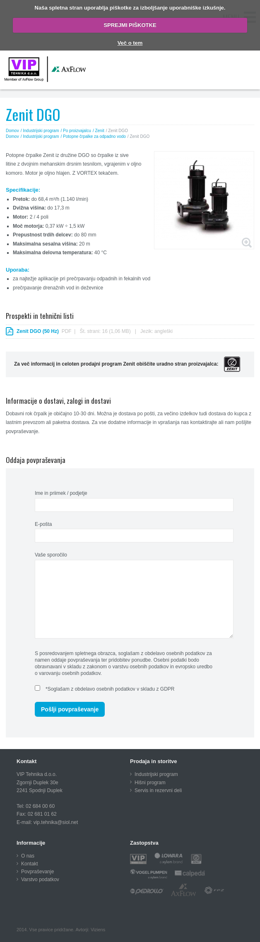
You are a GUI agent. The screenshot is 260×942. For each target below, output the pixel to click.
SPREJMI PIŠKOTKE (130, 25)
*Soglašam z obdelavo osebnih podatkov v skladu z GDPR (110, 689)
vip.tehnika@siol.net (56, 822)
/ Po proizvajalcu (76, 130)
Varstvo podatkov (40, 879)
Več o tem (130, 43)
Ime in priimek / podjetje (61, 493)
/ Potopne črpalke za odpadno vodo (93, 136)
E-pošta (43, 524)
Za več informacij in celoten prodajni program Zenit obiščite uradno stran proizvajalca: (127, 364)
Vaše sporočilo (51, 555)
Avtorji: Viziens (90, 929)
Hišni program (150, 782)
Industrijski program (156, 774)
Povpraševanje (37, 872)
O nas (27, 856)
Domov (12, 130)
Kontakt (29, 864)
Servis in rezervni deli (158, 790)
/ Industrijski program (40, 130)
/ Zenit (98, 130)
